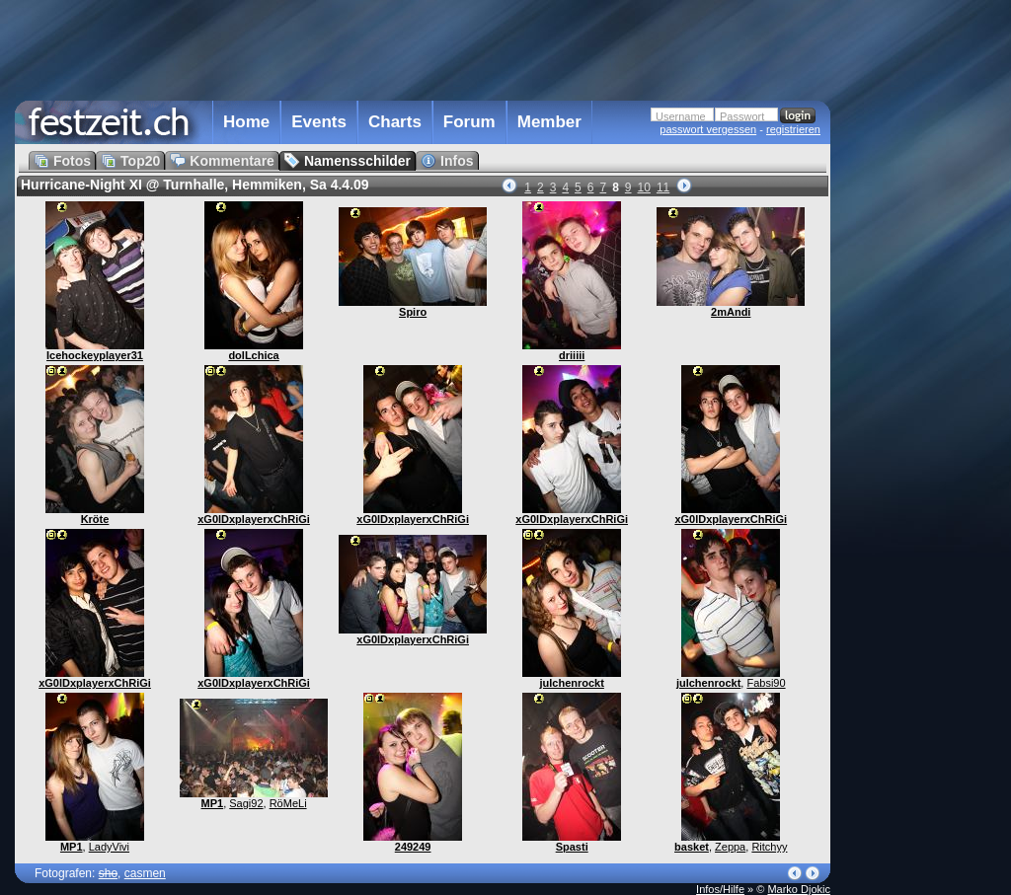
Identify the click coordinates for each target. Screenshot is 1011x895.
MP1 (71, 847)
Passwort (742, 116)
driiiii (571, 355)
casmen (145, 873)
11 (663, 187)
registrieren (793, 129)
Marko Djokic (798, 889)
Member (549, 121)
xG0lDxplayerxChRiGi (253, 519)
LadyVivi (109, 847)
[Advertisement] (917, 398)
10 (644, 187)
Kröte (95, 519)
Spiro (413, 312)
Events (319, 121)
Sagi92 (246, 803)
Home (246, 121)
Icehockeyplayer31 (94, 355)
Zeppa (730, 847)
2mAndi (730, 312)
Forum (469, 121)
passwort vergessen (708, 129)
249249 (413, 847)
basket (691, 847)
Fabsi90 (765, 683)
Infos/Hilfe (720, 889)
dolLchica (253, 355)
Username (681, 116)
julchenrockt (571, 683)
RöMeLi (288, 803)
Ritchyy (769, 847)
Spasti (572, 847)
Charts (395, 121)
